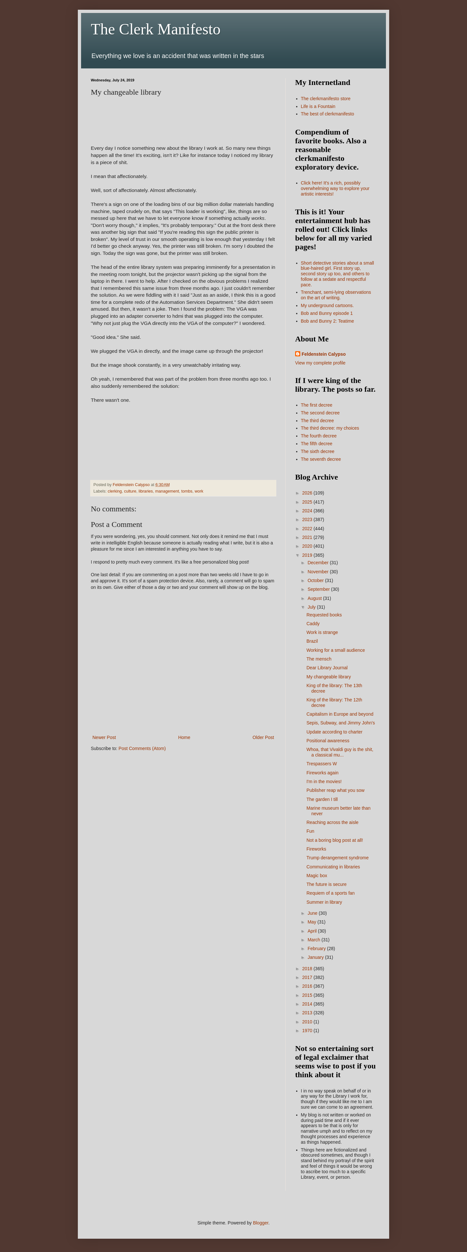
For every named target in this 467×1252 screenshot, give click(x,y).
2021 (308, 537)
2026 (308, 492)
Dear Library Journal (327, 667)
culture (130, 491)
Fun (310, 831)
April (312, 931)
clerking (115, 491)
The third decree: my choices (330, 428)
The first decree (316, 405)
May (312, 921)
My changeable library (328, 676)
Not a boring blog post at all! (334, 840)
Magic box (316, 875)
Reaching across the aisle (332, 822)
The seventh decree (321, 459)
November (318, 571)
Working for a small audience (335, 650)
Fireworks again (322, 772)
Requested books (324, 614)
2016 (308, 986)
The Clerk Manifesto (156, 29)
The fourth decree (319, 435)
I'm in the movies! (324, 781)
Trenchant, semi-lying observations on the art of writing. (336, 295)
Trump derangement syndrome (337, 857)
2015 (308, 995)
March (314, 939)
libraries (145, 491)
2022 (308, 528)
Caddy (312, 623)
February (317, 948)
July (312, 607)
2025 (308, 502)
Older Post (263, 737)
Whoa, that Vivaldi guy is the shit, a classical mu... (339, 752)
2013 (308, 1012)
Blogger (260, 1222)
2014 (308, 1004)
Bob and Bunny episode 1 (327, 313)
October (316, 580)
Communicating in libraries (333, 866)
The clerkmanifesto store (326, 98)
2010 (308, 1021)
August (315, 598)
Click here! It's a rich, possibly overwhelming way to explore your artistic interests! (335, 188)
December (318, 562)
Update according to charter (334, 731)
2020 (308, 546)
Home (184, 737)
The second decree (320, 412)
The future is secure (326, 884)
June (312, 913)
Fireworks (316, 849)
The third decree (317, 420)
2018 (308, 968)
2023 (308, 519)
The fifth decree (316, 443)
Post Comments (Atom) (142, 748)
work (199, 491)
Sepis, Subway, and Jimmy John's (340, 722)
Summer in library (324, 902)
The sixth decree (318, 451)
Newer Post (104, 737)
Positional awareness (327, 740)
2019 (308, 555)
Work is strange (322, 632)
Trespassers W (321, 763)
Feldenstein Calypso (324, 354)
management (167, 491)
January (316, 957)
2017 (308, 977)
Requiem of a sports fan (330, 893)
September (319, 589)
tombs (186, 491)
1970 (308, 1030)
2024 (308, 510)
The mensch (318, 659)
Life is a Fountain (318, 106)
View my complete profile (320, 362)
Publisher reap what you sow (335, 790)
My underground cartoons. (327, 305)
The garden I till (322, 799)
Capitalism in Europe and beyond (339, 714)
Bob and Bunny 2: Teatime (327, 321)
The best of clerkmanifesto (327, 113)
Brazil (312, 641)
